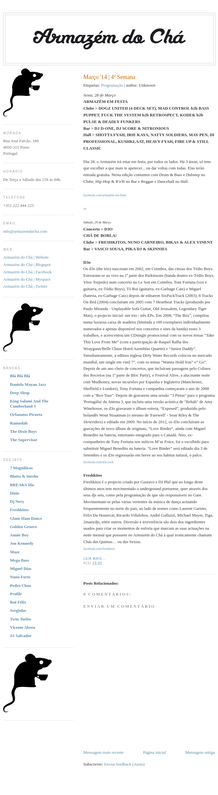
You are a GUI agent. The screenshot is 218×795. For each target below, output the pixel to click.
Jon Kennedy (21, 543)
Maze (15, 551)
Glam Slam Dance (26, 518)
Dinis (14, 493)
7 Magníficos (21, 467)
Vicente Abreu (22, 627)
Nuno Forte (20, 576)
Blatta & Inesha (24, 476)
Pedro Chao (20, 585)
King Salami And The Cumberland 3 (29, 404)
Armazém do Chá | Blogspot (27, 264)
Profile (16, 593)
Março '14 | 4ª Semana (109, 77)
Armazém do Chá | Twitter (25, 286)
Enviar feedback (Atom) (124, 764)
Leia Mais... (94, 558)
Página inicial (154, 752)
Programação (112, 85)
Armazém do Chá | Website (26, 257)
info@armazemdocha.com (25, 231)
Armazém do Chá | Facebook (27, 271)
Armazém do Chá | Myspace (27, 279)
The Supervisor (24, 439)
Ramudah (19, 423)
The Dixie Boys (23, 431)
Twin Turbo (20, 619)
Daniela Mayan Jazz (28, 384)
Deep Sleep (19, 392)
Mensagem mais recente (103, 752)
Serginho (18, 610)
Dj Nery (17, 501)
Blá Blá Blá (20, 375)
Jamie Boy (19, 535)
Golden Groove (23, 526)
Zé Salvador (21, 635)
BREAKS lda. (22, 484)
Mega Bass (19, 560)
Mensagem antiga (200, 752)
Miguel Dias (20, 568)
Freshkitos (19, 509)
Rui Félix (18, 602)
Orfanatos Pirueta (26, 414)
